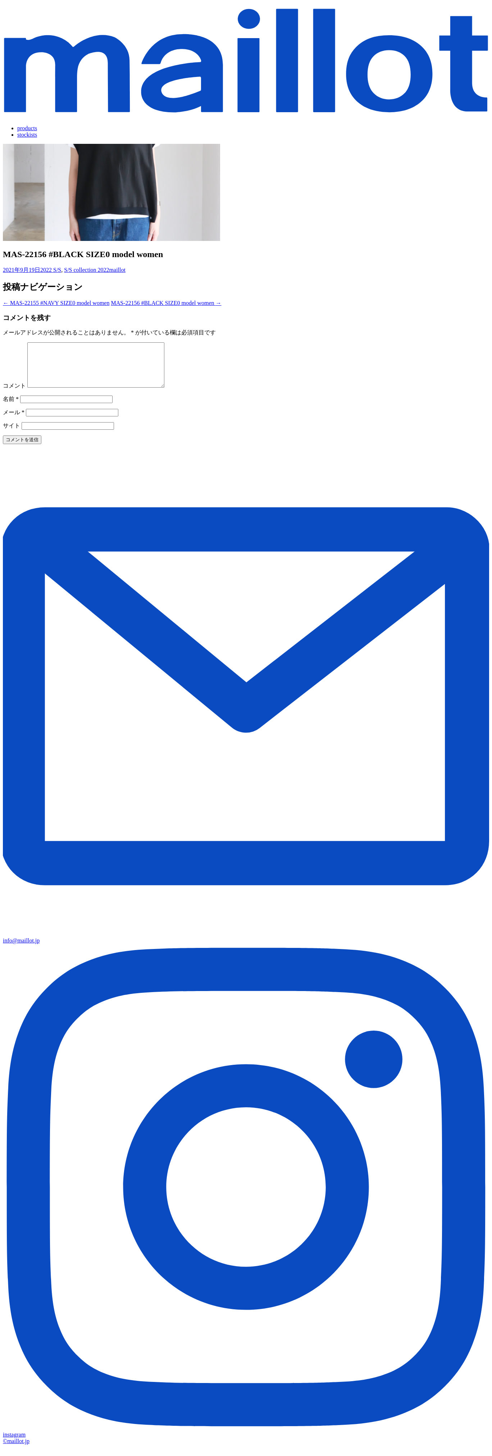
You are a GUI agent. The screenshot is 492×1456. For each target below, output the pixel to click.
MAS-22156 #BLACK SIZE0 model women (166, 303)
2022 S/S (50, 270)
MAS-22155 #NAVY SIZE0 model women (56, 303)
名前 (11, 408)
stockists (27, 135)
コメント (14, 394)
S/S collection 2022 (86, 270)
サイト (11, 434)
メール (13, 421)
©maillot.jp (16, 1450)
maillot (117, 270)
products (27, 128)
